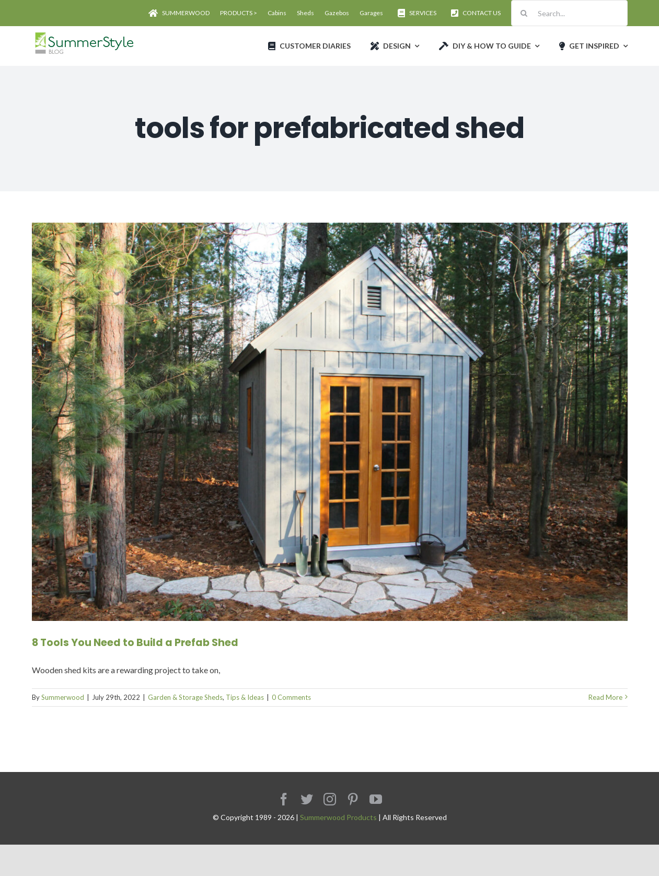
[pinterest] (352, 799)
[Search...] (569, 13)
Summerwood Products (338, 817)
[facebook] (284, 799)
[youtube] (375, 799)
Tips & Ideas (245, 697)
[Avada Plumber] (83, 35)
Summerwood (62, 697)
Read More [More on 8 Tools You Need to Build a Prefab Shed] (605, 697)
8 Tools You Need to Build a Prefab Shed (135, 643)
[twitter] (306, 799)
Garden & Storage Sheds (185, 697)
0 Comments (291, 697)
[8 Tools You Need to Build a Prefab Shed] (330, 422)
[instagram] (329, 799)
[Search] (524, 13)
